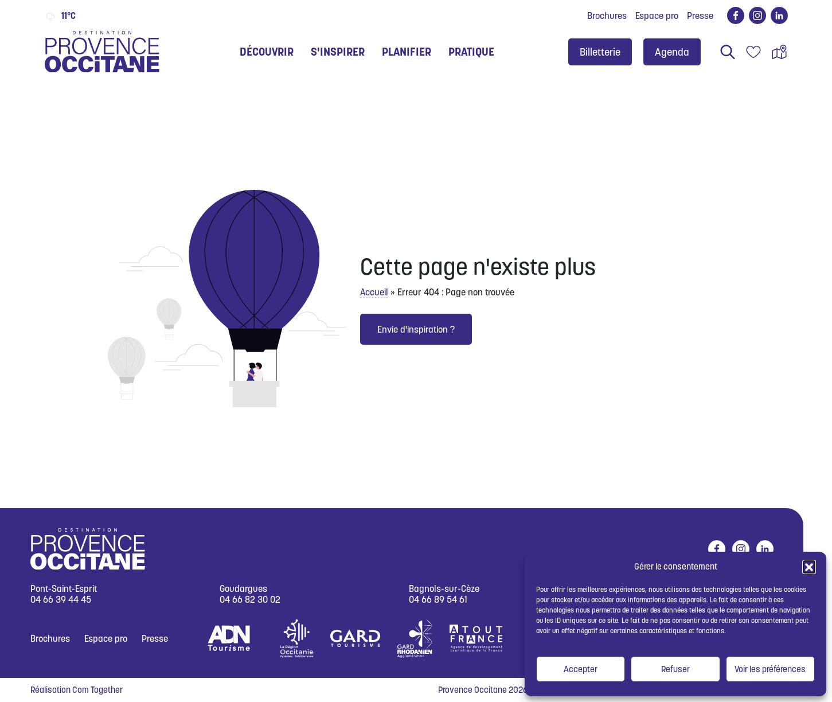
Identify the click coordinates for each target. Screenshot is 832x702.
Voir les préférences (770, 669)
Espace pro (656, 15)
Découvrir (267, 51)
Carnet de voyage (753, 52)
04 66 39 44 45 (60, 599)
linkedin (777, 15)
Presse (700, 15)
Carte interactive (779, 52)
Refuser (675, 669)
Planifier (406, 51)
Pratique (471, 51)
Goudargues (243, 588)
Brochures (607, 15)
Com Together (97, 689)
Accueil (374, 292)
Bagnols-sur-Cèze (444, 588)
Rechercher (727, 52)
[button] (809, 566)
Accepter (580, 669)
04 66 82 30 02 (250, 599)
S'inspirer (338, 51)
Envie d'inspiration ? (416, 329)
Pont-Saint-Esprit (63, 588)
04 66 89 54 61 (438, 599)
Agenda (672, 51)
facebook (733, 15)
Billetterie (600, 51)
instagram (755, 15)
